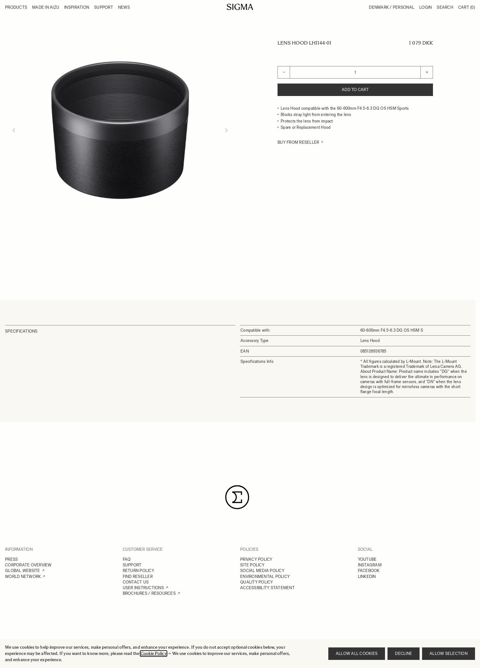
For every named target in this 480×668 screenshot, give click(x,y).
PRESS (11, 559)
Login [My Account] (425, 7)
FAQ (127, 559)
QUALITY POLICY (256, 582)
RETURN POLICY (138, 570)
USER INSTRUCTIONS (143, 587)
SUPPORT (132, 565)
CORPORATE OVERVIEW (28, 565)
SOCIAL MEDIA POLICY (262, 570)
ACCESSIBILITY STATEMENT (267, 587)
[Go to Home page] (240, 7)
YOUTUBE (367, 559)
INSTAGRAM (370, 565)
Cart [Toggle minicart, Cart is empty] (466, 7)
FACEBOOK (369, 570)
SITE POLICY (252, 565)
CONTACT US (136, 582)
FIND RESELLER (138, 576)
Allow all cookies (357, 653)
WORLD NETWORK (23, 576)
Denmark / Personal (391, 7)
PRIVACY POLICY (256, 559)
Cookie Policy (153, 653)
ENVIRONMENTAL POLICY (265, 576)
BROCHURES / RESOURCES (149, 593)
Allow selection (449, 653)
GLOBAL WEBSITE (22, 570)
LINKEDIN (367, 576)
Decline (403, 653)
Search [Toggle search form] (445, 7)
